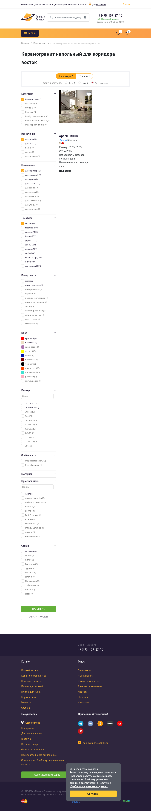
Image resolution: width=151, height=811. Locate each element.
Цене (71, 82)
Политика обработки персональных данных (42, 794)
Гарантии (26, 738)
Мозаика (26, 702)
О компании (27, 4)
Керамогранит (29, 697)
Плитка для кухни (31, 691)
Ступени (26, 707)
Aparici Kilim (68, 136)
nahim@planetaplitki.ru (95, 742)
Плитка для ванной (32, 686)
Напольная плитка (31, 681)
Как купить (27, 728)
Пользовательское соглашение (39, 754)
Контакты (83, 702)
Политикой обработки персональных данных (90, 784)
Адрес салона (99, 4)
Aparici (63, 139)
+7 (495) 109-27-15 (109, 15)
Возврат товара (30, 744)
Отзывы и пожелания (33, 749)
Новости (82, 691)
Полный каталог (30, 670)
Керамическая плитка (33, 675)
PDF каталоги (85, 675)
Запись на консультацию (47, 775)
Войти (126, 4)
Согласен (93, 793)
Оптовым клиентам (77, 4)
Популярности (102, 82)
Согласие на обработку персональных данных (42, 761)
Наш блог (83, 697)
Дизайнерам (60, 4)
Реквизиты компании (90, 686)
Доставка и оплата (43, 4)
